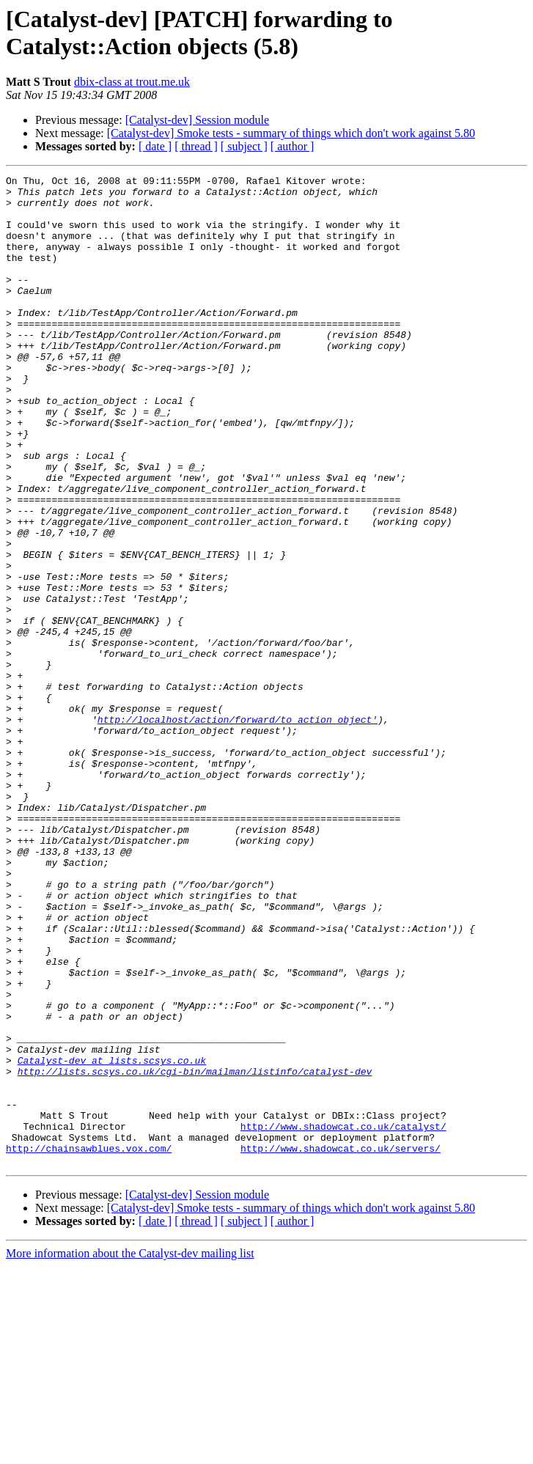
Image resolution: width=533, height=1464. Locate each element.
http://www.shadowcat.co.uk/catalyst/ (343, 1317)
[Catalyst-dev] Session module (197, 120)
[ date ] (155, 146)
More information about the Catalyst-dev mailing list (130, 1451)
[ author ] (293, 146)
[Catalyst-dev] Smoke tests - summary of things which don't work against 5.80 (291, 133)
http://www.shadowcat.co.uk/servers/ (340, 1343)
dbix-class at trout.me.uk (132, 82)
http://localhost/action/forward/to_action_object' (238, 829)
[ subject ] (244, 146)
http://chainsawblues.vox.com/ (89, 1343)
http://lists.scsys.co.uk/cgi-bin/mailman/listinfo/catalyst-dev (195, 1251)
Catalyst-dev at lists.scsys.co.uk (112, 1238)
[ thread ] (196, 146)
